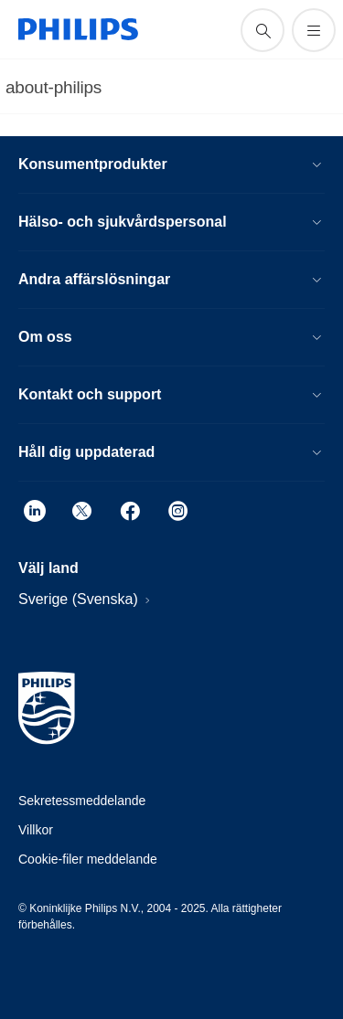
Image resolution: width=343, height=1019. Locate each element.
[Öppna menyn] (314, 30)
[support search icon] (262, 30)
